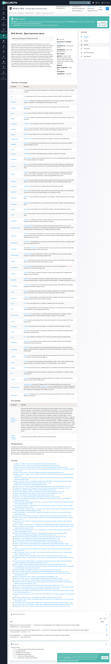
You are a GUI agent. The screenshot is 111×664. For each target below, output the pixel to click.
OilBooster (13, 236)
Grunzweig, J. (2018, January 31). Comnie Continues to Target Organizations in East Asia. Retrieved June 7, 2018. (41, 580)
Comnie (13, 292)
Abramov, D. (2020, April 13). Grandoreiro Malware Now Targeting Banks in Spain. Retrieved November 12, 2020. (41, 543)
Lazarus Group (14, 315)
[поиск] (88, 3)
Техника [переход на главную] (38, 13)
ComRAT (13, 261)
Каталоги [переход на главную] (20, 13)
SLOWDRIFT (14, 124)
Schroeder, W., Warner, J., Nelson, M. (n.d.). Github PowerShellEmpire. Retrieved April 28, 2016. (37, 465)
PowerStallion (14, 267)
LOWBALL (13, 108)
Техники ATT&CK (15, 647)
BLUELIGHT (14, 198)
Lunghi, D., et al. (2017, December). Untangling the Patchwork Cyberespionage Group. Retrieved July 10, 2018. (41, 571)
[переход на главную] (9, 13)
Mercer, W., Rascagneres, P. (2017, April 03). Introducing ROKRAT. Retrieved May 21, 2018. (36, 576)
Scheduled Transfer (19, 651)
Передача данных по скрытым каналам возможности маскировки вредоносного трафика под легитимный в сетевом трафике (45, 625)
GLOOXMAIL (14, 286)
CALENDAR (13, 159)
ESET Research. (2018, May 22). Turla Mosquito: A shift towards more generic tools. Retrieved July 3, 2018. (40, 536)
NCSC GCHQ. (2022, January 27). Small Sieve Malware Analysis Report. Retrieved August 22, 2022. (38, 578)
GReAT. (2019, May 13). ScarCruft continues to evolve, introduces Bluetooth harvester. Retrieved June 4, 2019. (41, 467)
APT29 (12, 321)
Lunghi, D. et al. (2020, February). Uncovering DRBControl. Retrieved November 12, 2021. (35, 463)
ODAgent (13, 129)
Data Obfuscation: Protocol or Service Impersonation (28, 649)
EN (107, 8)
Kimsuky (13, 379)
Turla (12, 309)
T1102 (58, 43)
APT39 (12, 332)
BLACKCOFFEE (14, 255)
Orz (12, 91)
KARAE (12, 118)
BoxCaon (13, 209)
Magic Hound (14, 395)
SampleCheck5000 (15, 228)
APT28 (12, 303)
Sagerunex (13, 192)
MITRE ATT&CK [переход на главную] (29, 13)
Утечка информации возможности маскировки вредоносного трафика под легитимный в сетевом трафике (39, 635)
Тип (105, 618)
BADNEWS (13, 280)
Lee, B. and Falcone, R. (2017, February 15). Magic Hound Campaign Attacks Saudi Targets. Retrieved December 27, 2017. (44, 604)
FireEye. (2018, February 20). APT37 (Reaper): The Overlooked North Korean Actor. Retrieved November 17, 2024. (41, 488)
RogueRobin (14, 204)
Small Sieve (14, 298)
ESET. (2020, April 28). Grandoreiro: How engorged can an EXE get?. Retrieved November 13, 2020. (38, 597)
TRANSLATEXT (14, 139)
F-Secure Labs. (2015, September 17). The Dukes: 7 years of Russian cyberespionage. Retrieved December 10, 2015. (42, 516)
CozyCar (13, 273)
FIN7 (12, 373)
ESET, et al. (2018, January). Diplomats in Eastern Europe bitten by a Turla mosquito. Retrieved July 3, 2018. (40, 564)
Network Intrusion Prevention (13, 437)
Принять (105, 657)
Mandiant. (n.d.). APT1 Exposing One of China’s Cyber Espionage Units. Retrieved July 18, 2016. (37, 538)
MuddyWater (14, 342)
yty (11, 96)
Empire (12, 113)
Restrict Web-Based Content (14, 420)
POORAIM (13, 154)
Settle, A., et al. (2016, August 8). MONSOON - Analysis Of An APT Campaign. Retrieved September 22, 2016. (40, 555)
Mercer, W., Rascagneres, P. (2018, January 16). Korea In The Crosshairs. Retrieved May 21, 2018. (38, 493)
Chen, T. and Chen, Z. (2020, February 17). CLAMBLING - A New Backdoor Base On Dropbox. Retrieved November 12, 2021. (44, 524)
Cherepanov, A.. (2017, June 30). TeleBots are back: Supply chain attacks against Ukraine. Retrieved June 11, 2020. (42, 606)
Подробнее (102, 22)
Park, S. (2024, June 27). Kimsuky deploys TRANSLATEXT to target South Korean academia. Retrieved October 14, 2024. (43, 602)
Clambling (13, 181)
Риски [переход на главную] (14, 13)
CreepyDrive (14, 186)
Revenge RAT (14, 243)
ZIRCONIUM (14, 349)
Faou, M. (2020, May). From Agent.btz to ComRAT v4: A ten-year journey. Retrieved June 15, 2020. (37, 569)
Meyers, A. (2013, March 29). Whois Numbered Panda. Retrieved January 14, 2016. (34, 495)
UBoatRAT (13, 144)
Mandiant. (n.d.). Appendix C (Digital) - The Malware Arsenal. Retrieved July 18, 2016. (35, 489)
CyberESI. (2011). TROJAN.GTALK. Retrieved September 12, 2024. (30, 484)
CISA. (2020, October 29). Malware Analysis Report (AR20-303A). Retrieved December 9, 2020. (37, 540)
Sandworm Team (15, 387)
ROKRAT (13, 174)
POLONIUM (14, 326)
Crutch (12, 214)
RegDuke (13, 134)
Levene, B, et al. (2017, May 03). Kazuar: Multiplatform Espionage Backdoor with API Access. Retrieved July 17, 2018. (42, 486)
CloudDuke (13, 249)
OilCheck (13, 166)
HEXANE (13, 368)
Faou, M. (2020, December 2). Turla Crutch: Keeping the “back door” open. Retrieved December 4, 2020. (39, 491)
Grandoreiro (14, 221)
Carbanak (13, 356)
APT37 (12, 362)
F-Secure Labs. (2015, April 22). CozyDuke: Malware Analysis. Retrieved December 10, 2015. (36, 588)
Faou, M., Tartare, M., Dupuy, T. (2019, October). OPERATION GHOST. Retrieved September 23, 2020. (38, 542)
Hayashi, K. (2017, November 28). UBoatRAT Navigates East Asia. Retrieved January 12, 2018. (37, 496)
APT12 (12, 337)
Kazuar (12, 149)
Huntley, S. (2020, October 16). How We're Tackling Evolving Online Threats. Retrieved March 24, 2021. (39, 472)
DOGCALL (13, 102)
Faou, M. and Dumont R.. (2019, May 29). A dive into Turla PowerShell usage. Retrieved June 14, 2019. (39, 585)
